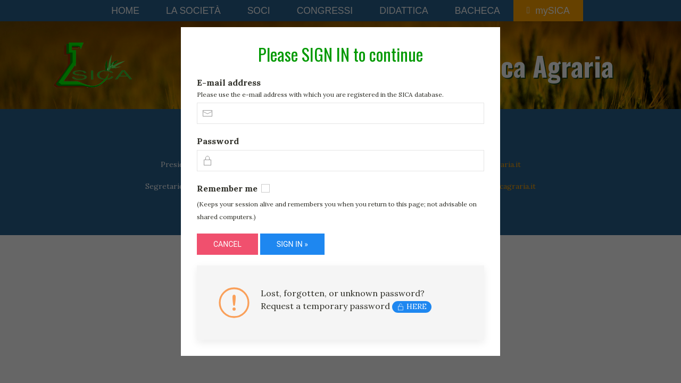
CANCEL (227, 244)
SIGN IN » (292, 244)
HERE (412, 306)
